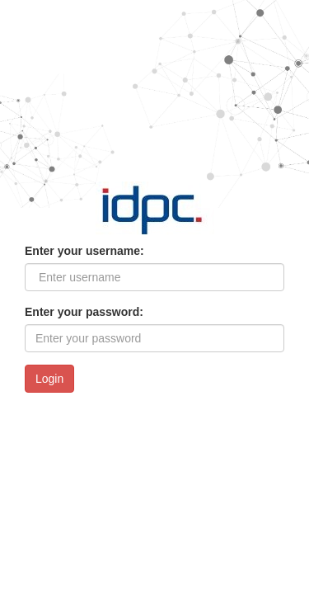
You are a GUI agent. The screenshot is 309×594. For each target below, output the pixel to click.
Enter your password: (84, 311)
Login (49, 378)
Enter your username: (84, 250)
